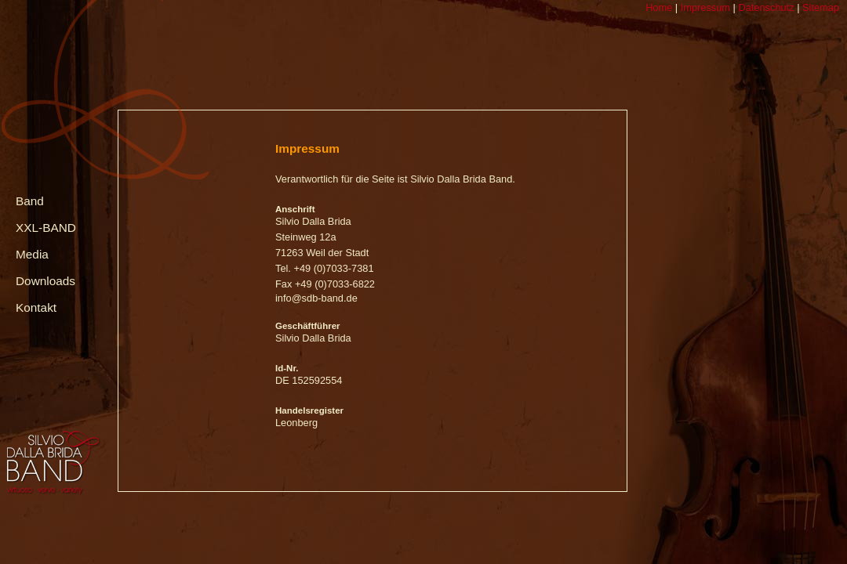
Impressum (704, 7)
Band (30, 201)
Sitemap (819, 7)
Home (658, 7)
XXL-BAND (46, 227)
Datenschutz (765, 7)
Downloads (45, 280)
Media (32, 254)
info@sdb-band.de (316, 298)
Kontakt (36, 307)
